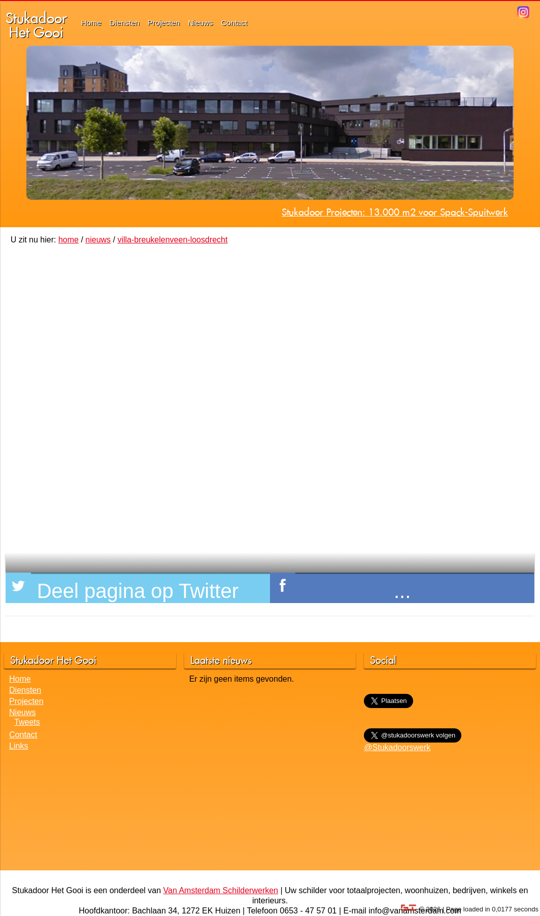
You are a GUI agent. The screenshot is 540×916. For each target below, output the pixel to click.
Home (91, 22)
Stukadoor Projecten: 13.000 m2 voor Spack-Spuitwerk (395, 212)
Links (18, 746)
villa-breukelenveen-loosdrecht (172, 239)
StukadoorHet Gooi (36, 25)
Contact (234, 22)
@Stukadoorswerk (397, 747)
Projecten (164, 22)
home (68, 239)
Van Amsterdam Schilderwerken (220, 890)
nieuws (98, 239)
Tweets (27, 722)
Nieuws (200, 22)
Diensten (125, 22)
